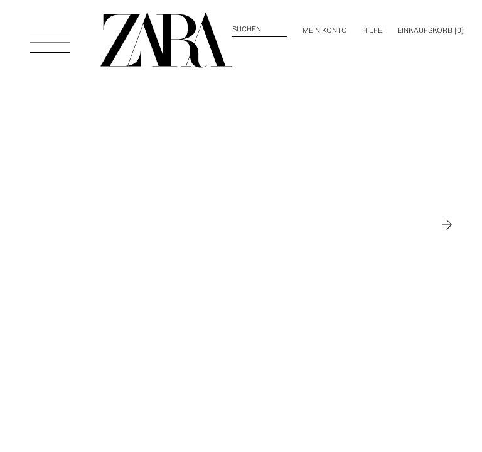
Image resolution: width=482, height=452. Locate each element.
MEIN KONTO (325, 30)
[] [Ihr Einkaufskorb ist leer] (430, 30)
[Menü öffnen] (50, 36)
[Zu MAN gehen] (447, 225)
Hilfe (372, 30)
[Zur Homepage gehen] (166, 40)
